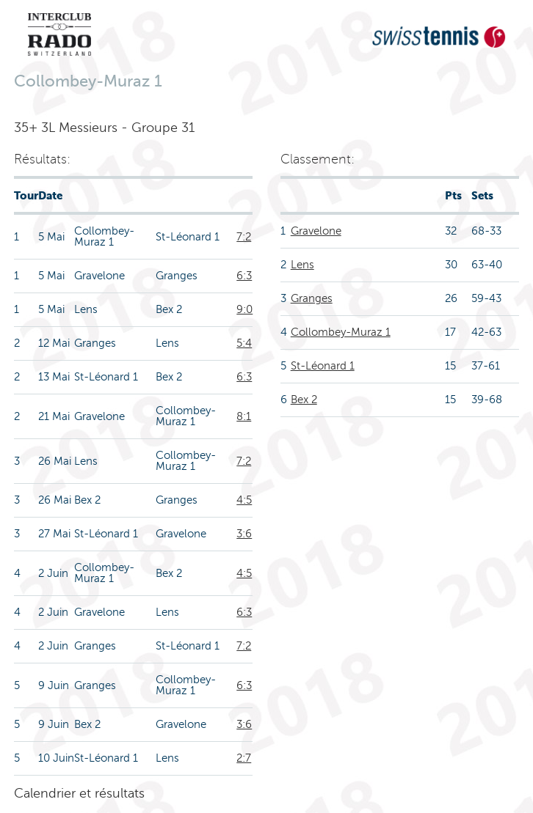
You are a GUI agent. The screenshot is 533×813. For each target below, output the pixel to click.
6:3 (244, 276)
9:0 (244, 309)
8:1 (243, 416)
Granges (312, 298)
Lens (302, 265)
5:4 (244, 343)
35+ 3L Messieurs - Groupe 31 (104, 127)
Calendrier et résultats (79, 793)
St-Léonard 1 (323, 366)
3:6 (244, 534)
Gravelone (316, 231)
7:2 (243, 237)
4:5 (244, 500)
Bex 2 (304, 399)
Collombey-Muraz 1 (341, 332)
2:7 (243, 758)
